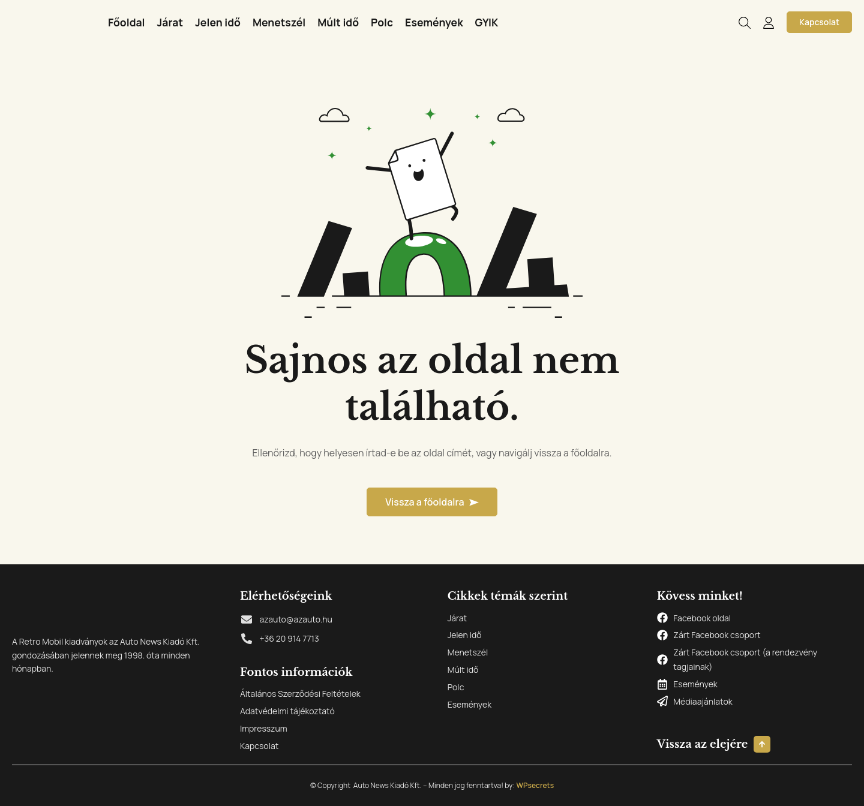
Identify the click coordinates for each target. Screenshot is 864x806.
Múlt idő (338, 22)
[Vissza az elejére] (762, 744)
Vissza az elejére (702, 744)
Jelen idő (218, 22)
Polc (382, 22)
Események (434, 22)
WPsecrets (535, 785)
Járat (170, 22)
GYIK (487, 22)
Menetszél (279, 22)
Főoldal (126, 22)
